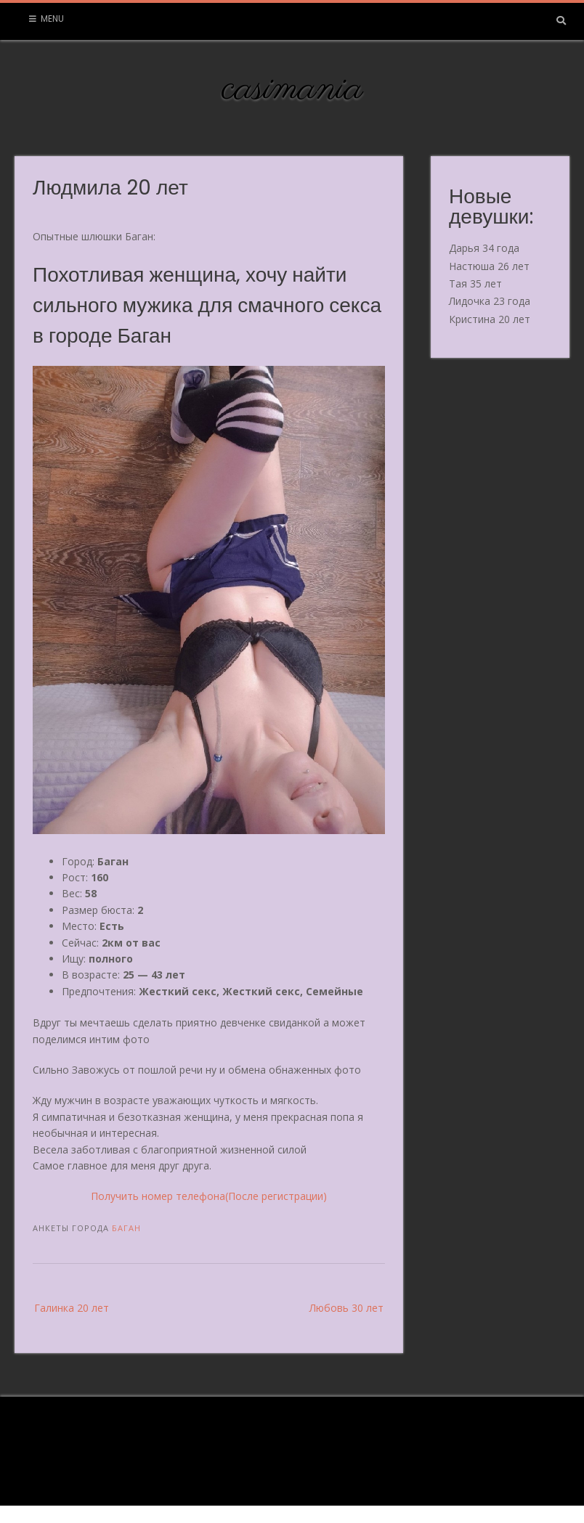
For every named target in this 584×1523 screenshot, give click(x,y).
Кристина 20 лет (489, 319)
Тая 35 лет (475, 283)
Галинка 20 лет (71, 1308)
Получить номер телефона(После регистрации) (209, 1196)
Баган (126, 1227)
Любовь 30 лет (346, 1308)
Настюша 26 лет (489, 266)
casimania (292, 89)
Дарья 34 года (484, 248)
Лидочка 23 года (489, 301)
